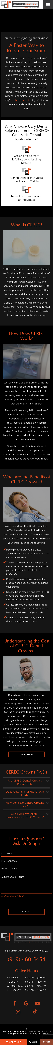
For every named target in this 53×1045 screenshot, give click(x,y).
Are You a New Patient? (12, 896)
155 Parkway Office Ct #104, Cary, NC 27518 (26, 951)
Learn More (26, 754)
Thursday (14, 990)
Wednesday (15, 986)
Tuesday (13, 981)
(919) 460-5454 (26, 959)
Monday (12, 977)
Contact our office (21, 100)
